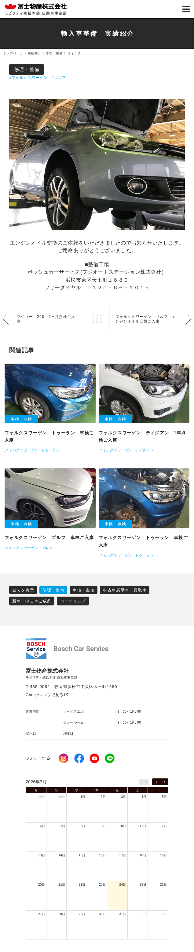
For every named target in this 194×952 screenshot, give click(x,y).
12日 (163, 826)
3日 (123, 797)
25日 (143, 884)
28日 (61, 914)
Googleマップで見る (47, 695)
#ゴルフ (59, 78)
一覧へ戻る (97, 319)
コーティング (73, 601)
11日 (143, 826)
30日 (61, 797)
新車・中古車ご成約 (32, 601)
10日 (122, 826)
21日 (61, 884)
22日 (82, 884)
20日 (41, 884)
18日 (143, 855)
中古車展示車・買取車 (125, 590)
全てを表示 (23, 590)
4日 (143, 797)
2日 (103, 797)
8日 (83, 826)
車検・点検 (84, 590)
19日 (163, 855)
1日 (83, 797)
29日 (41, 797)
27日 (41, 914)
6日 (42, 826)
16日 (102, 855)
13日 (41, 855)
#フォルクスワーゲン (28, 78)
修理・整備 (27, 69)
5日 (164, 797)
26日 (163, 884)
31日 (122, 914)
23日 (102, 884)
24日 (122, 884)
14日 (61, 855)
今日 (144, 782)
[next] (164, 781)
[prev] (156, 781)
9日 (103, 826)
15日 (82, 855)
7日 (62, 826)
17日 (122, 855)
